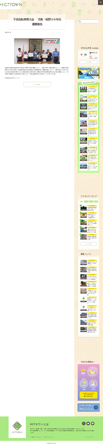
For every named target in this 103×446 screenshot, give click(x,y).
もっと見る (88, 62)
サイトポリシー (90, 437)
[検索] (80, 21)
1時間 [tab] (81, 201)
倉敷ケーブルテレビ (36, 437)
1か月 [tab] (96, 201)
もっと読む (37, 84)
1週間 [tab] (91, 201)
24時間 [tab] (86, 201)
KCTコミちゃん (48, 437)
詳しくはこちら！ (88, 395)
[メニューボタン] (100, 2)
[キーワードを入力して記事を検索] (88, 21)
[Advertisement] (88, 35)
